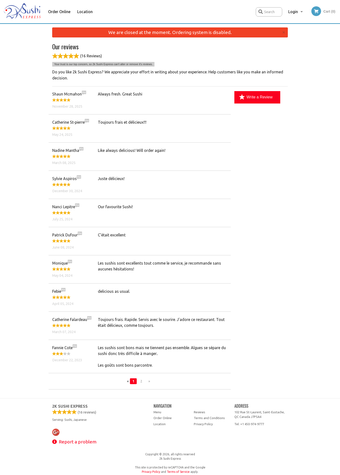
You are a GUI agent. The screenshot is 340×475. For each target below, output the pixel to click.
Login (293, 11)
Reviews (199, 412)
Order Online (59, 11)
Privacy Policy (203, 424)
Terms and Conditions (209, 418)
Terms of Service (178, 471)
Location (85, 11)
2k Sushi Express (70, 406)
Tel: (249, 424)
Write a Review (255, 97)
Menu (157, 412)
